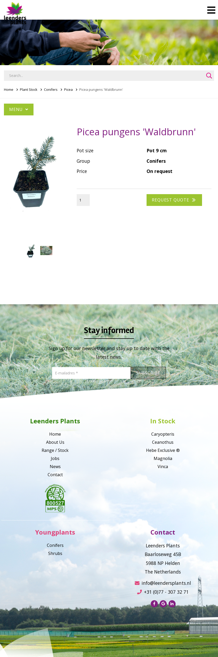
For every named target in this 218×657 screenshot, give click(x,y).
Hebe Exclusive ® (163, 450)
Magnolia (163, 458)
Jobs (55, 458)
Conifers (51, 89)
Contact (55, 475)
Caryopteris (162, 434)
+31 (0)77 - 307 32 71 (163, 592)
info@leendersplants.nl (163, 583)
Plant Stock (28, 89)
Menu (18, 109)
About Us (55, 442)
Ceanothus (163, 442)
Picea (68, 89)
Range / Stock (55, 450)
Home (8, 89)
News (55, 466)
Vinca (163, 466)
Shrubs (55, 553)
